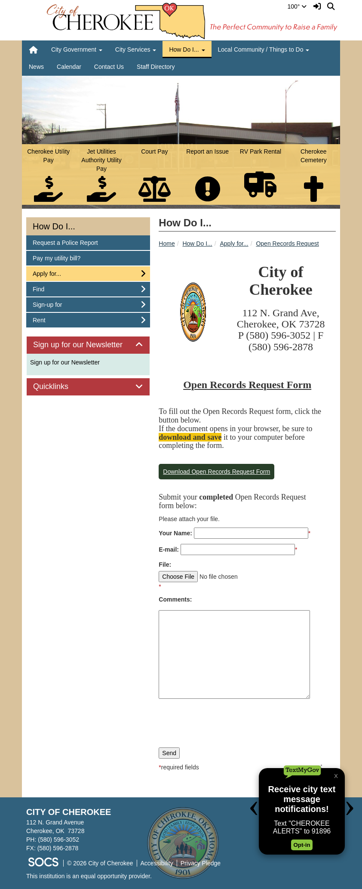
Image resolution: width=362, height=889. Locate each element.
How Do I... (197, 243)
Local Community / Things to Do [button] (264, 49)
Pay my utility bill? (56, 257)
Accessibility (157, 863)
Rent (43, 319)
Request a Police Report (65, 242)
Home (167, 243)
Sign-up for (47, 304)
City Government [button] (76, 49)
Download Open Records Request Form (216, 471)
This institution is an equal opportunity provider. (89, 876)
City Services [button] (135, 49)
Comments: (175, 599)
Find (43, 288)
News (36, 66)
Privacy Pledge (201, 863)
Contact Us (109, 66)
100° (297, 6)
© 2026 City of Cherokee (100, 863)
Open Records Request (287, 243)
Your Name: (175, 533)
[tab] (88, 345)
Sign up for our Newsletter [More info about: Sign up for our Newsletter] (65, 362)
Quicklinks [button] (60, 387)
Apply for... (234, 243)
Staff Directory (156, 66)
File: (165, 564)
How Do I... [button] (187, 49)
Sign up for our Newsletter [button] (87, 345)
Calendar (69, 66)
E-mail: (169, 549)
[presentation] (224, 722)
